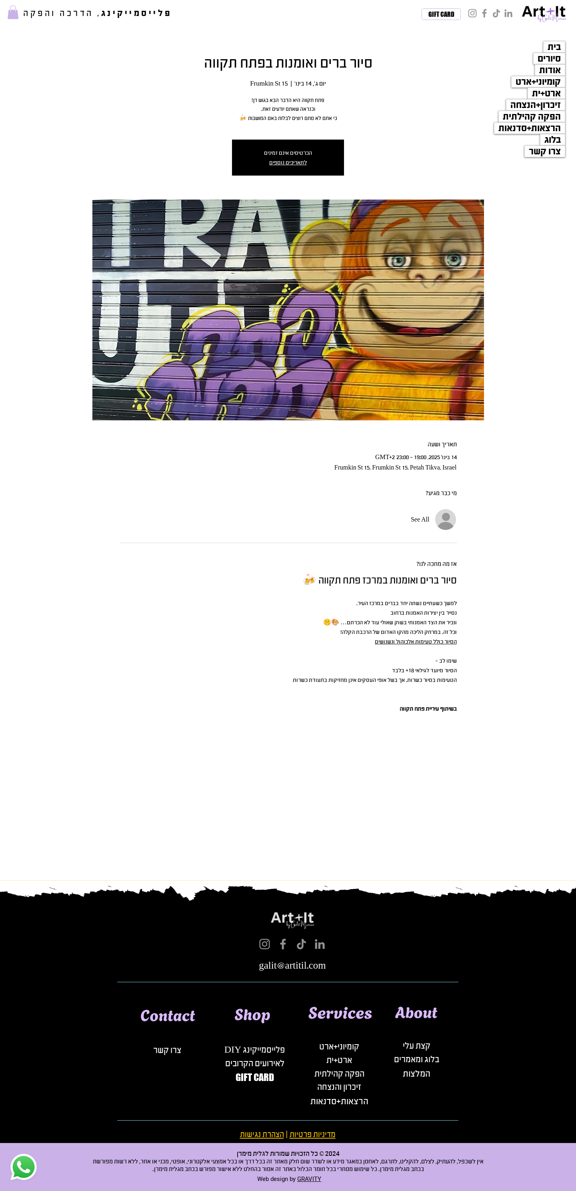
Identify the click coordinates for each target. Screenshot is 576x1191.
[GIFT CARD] (441, 14)
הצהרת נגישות (262, 1134)
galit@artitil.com (292, 965)
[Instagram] (472, 13)
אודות (550, 70)
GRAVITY (309, 1179)
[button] (13, 12)
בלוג (552, 139)
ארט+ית (546, 93)
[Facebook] (484, 13)
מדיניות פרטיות (313, 1134)
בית (554, 47)
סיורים (549, 58)
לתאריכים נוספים (288, 162)
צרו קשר (545, 151)
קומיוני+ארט (538, 81)
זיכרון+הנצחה (535, 105)
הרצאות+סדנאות (529, 128)
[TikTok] (496, 13)
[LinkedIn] (508, 13)
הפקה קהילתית (532, 116)
